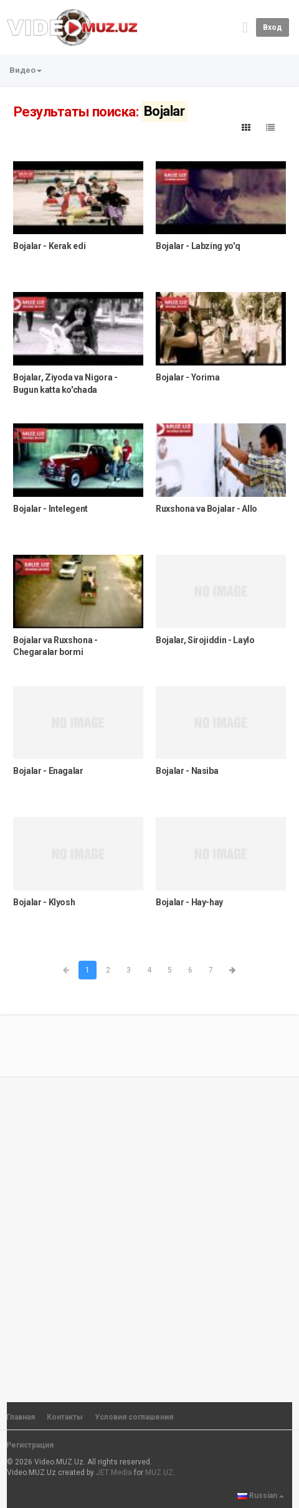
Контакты (65, 1417)
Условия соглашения (134, 1417)
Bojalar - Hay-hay (189, 902)
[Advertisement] (149, 1234)
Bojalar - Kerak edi (49, 246)
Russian (260, 1495)
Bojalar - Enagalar (48, 771)
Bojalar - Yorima (187, 377)
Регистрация (30, 1445)
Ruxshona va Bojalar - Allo (206, 509)
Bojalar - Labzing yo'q (198, 246)
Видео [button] (25, 70)
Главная (20, 1417)
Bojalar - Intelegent (50, 509)
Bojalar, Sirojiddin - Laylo (205, 640)
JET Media (114, 1472)
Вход (272, 27)
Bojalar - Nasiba (187, 771)
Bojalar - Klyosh (44, 902)
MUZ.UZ (159, 1472)
